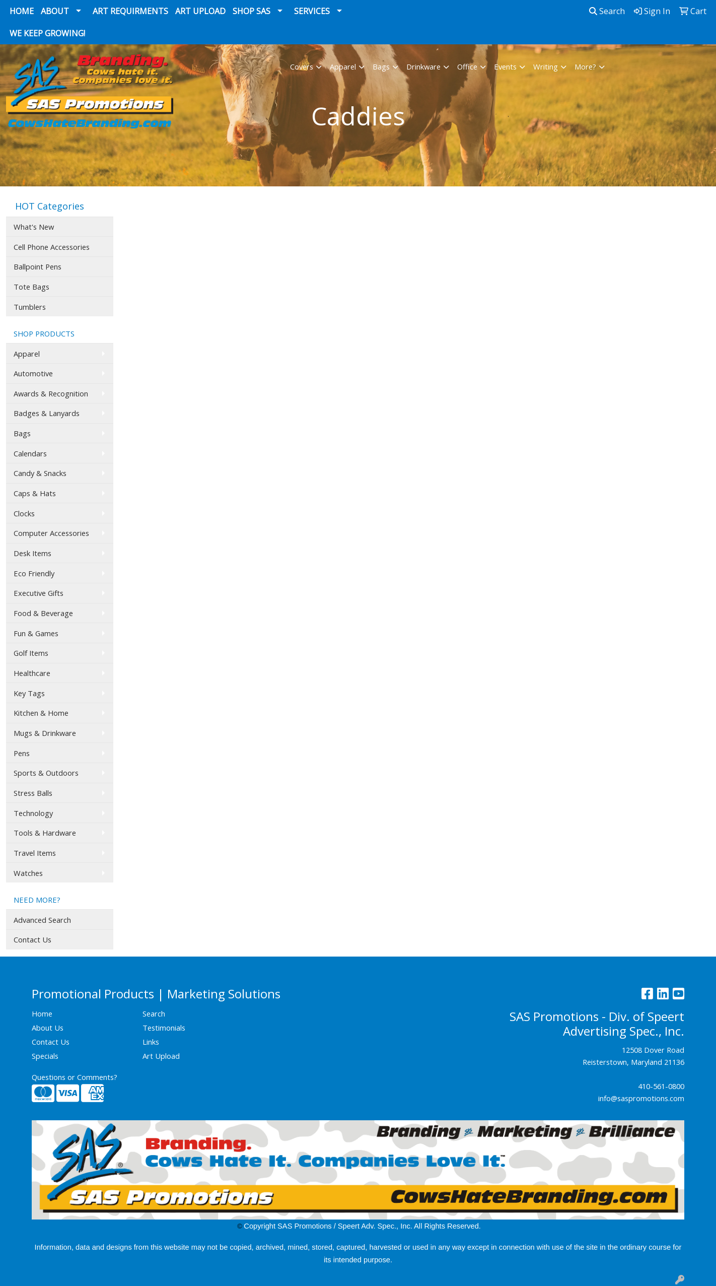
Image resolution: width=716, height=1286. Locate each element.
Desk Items (32, 553)
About (55, 11)
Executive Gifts (38, 593)
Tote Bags (31, 287)
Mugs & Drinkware (45, 733)
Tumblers (30, 307)
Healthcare (32, 673)
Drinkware (423, 66)
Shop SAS (251, 11)
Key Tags (29, 693)
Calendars (30, 453)
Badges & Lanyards (47, 413)
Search (607, 11)
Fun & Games (36, 633)
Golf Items (31, 653)
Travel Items (35, 853)
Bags (381, 66)
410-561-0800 (661, 1086)
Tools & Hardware (45, 833)
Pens (22, 753)
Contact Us (32, 939)
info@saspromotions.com (641, 1098)
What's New (34, 227)
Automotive (33, 373)
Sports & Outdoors (46, 773)
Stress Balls (33, 793)
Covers (301, 66)
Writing (545, 66)
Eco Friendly (34, 573)
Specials (45, 1056)
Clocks (24, 513)
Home (22, 11)
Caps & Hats (35, 493)
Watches (28, 873)
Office (467, 66)
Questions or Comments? (74, 1077)
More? (585, 66)
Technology (33, 813)
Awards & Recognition (51, 393)
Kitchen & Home (41, 713)
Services (312, 11)
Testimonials (163, 1028)
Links (150, 1042)
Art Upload (200, 11)
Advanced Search (42, 920)
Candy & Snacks (40, 473)
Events (505, 66)
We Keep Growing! (47, 33)
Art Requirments (130, 11)
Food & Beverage (43, 613)
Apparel (343, 66)
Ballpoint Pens (37, 266)
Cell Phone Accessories (52, 247)
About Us (47, 1028)
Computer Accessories (51, 533)
